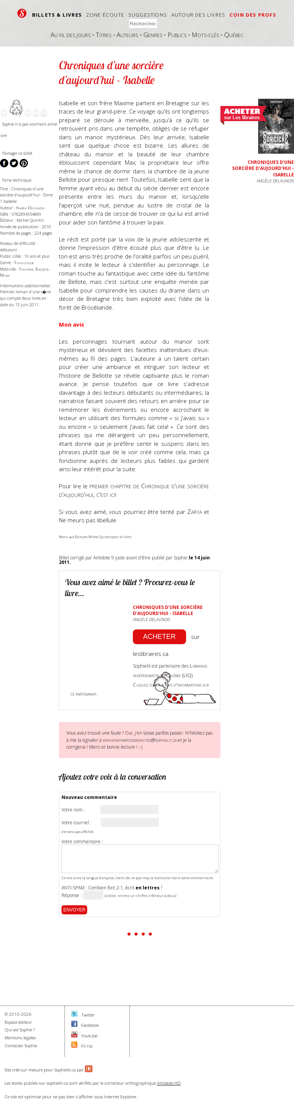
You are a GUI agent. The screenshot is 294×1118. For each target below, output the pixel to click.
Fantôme (26, 269)
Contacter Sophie (21, 1045)
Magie (5, 275)
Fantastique (24, 262)
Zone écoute (105, 14)
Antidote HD (169, 1083)
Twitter (88, 1015)
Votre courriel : (76, 823)
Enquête (42, 269)
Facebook (90, 1025)
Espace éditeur (18, 1022)
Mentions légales (20, 1037)
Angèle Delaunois (30, 207)
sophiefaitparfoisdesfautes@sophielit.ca (140, 740)
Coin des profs (252, 14)
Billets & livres (57, 14)
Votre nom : (73, 810)
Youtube (89, 1036)
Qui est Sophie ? (20, 1029)
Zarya (194, 511)
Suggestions (147, 14)
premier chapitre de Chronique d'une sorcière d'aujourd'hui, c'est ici (134, 490)
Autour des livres (198, 14)
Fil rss (86, 1046)
